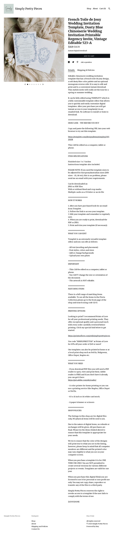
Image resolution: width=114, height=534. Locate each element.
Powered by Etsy (92, 526)
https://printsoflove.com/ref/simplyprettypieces (89, 336)
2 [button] (29, 84)
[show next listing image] (43, 84)
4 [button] (34, 84)
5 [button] (36, 84)
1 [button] (27, 84)
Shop (89, 8)
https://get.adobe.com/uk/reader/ (82, 380)
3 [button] (31, 84)
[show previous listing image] (25, 84)
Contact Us (35, 529)
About (95, 8)
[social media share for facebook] (69, 62)
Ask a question (86, 62)
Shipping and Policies (39, 526)
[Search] (109, 9)
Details (71, 70)
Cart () (102, 8)
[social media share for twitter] (73, 62)
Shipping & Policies (86, 70)
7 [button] (40, 84)
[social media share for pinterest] (78, 62)
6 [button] (38, 84)
